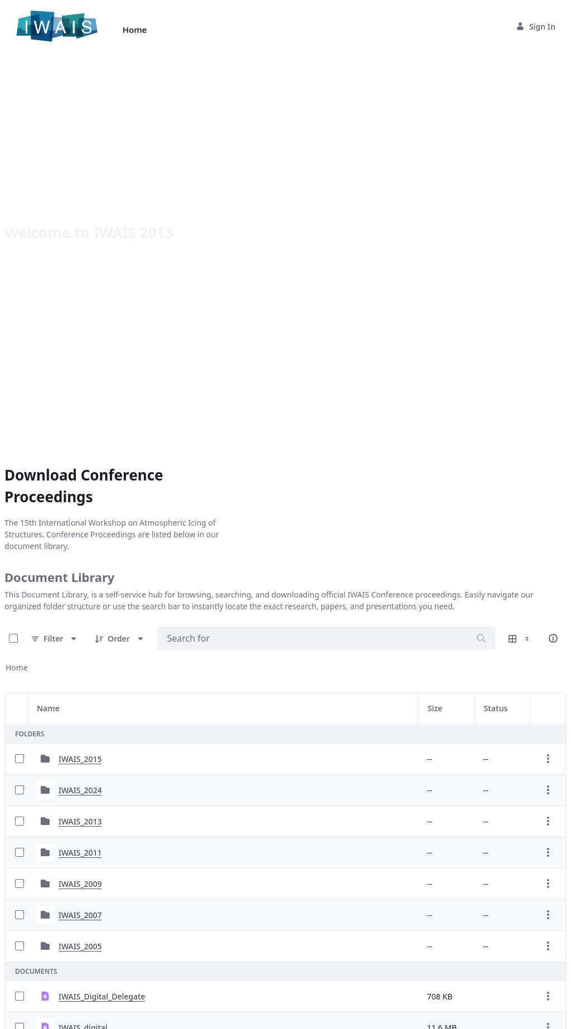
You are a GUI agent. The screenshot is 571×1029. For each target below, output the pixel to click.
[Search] (481, 469)
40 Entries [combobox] (39, 994)
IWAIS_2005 (80, 777)
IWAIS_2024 (80, 621)
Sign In (535, 26)
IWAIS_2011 (80, 683)
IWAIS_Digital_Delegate (102, 827)
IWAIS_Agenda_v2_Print (102, 890)
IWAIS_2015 (80, 590)
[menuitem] (135, 30)
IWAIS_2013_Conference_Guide (116, 952)
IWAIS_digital (83, 858)
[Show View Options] (519, 469)
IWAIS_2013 (80, 652)
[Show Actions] (548, 590)
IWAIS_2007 (80, 746)
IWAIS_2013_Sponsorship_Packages (124, 921)
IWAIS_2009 (80, 715)
